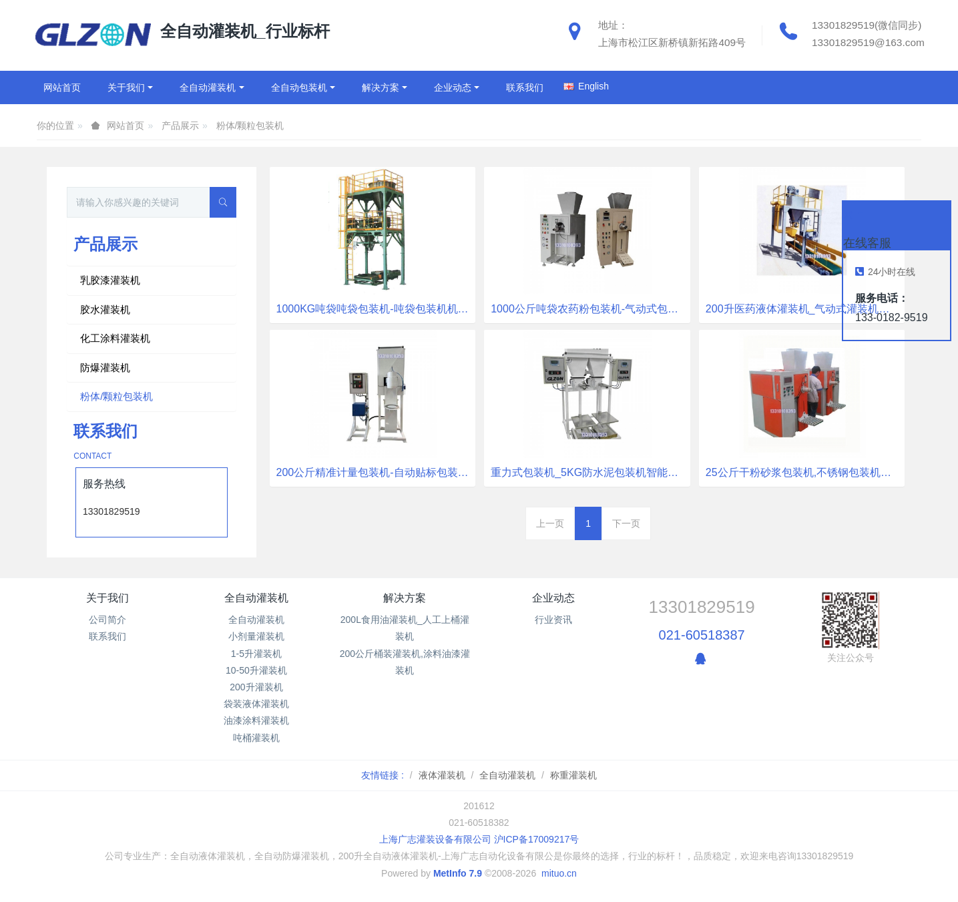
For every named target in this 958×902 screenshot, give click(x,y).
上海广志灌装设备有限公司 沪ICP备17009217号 (479, 839)
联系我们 (107, 636)
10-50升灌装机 (256, 670)
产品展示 (180, 125)
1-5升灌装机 (256, 653)
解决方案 (404, 598)
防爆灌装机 (105, 367)
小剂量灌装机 (256, 636)
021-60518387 (702, 635)
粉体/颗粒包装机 (250, 125)
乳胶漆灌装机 (110, 280)
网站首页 (62, 87)
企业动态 (553, 598)
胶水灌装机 (105, 309)
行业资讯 (553, 619)
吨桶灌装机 (256, 737)
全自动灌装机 (256, 598)
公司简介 (107, 619)
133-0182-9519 (891, 317)
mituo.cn (559, 873)
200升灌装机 (256, 687)
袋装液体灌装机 (256, 703)
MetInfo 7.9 (457, 873)
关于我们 (107, 598)
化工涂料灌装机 (115, 338)
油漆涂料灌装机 (256, 720)
